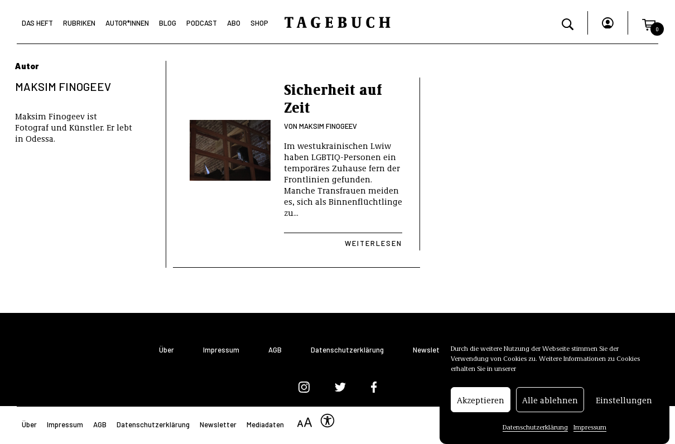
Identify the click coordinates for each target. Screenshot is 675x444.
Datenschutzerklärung (535, 428)
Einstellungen (624, 402)
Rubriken (79, 22)
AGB (275, 350)
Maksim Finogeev (328, 126)
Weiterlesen (373, 243)
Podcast (201, 22)
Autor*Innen (127, 22)
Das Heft (37, 22)
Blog (167, 22)
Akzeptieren (480, 402)
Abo (233, 22)
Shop (259, 22)
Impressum (589, 428)
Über (166, 350)
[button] (648, 23)
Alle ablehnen (550, 402)
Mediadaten (265, 424)
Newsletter (431, 350)
